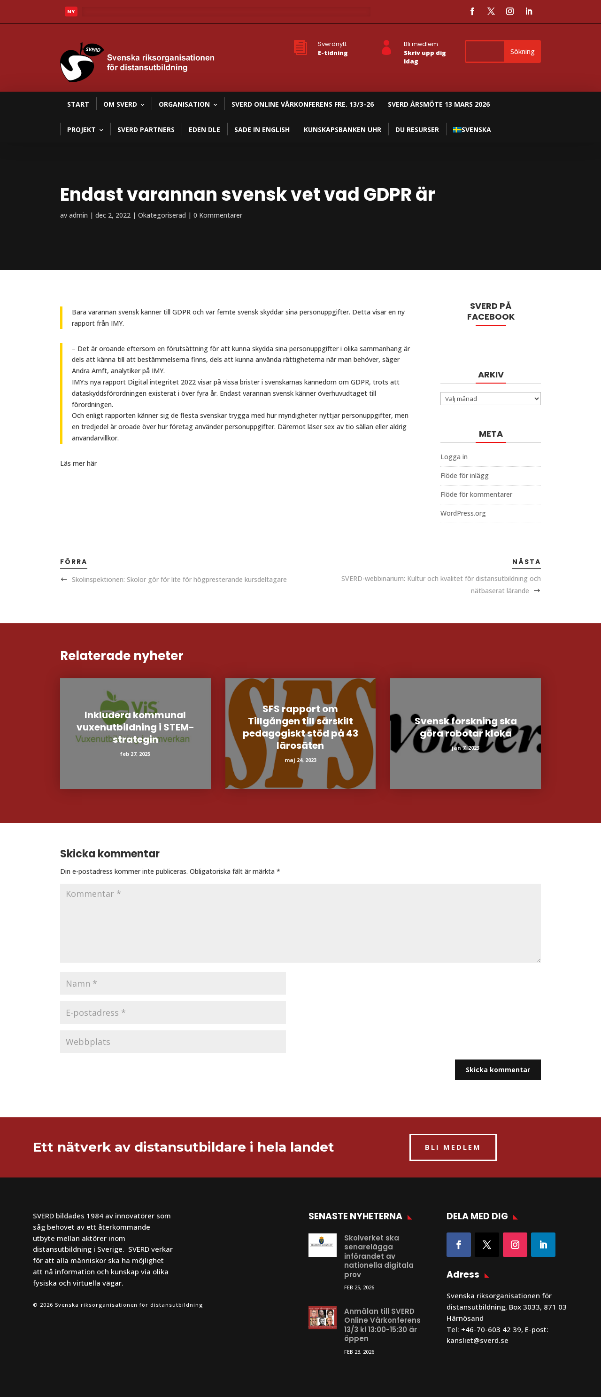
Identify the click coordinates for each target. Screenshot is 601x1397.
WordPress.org (463, 513)
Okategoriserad (162, 215)
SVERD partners (146, 129)
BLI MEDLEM (453, 1147)
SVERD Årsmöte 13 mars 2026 (439, 104)
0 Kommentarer (217, 215)
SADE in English (262, 129)
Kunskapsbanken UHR (342, 129)
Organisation (184, 104)
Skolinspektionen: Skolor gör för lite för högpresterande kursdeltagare (179, 579)
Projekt (81, 129)
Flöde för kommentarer (476, 494)
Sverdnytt (332, 43)
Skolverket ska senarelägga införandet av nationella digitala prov (379, 1256)
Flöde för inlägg (464, 475)
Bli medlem (421, 43)
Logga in (454, 456)
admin (78, 215)
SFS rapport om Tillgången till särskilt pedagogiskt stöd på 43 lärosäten (300, 727)
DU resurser (417, 129)
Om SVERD (120, 104)
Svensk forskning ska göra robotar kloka (466, 727)
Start (78, 104)
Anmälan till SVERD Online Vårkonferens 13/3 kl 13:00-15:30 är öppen (382, 1325)
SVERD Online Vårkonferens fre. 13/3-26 (302, 104)
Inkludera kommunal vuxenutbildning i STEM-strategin (135, 727)
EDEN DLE (204, 129)
